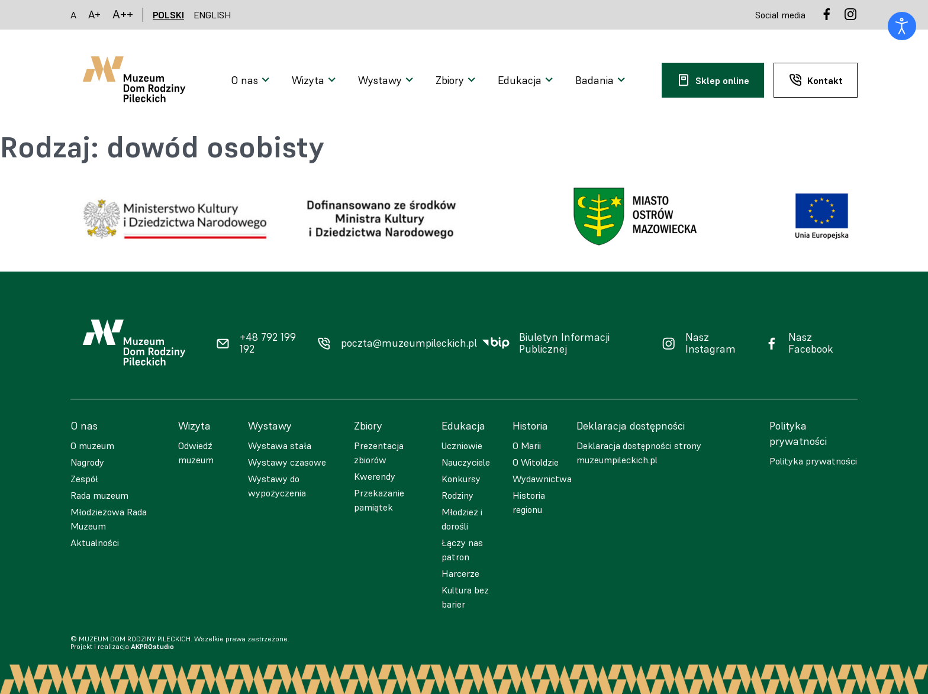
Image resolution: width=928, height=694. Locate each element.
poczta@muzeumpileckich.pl (409, 343)
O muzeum (92, 445)
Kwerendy (374, 476)
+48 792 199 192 (268, 343)
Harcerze (460, 573)
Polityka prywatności (813, 461)
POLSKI (168, 14)
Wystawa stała (279, 445)
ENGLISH (212, 14)
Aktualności (94, 542)
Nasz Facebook (810, 343)
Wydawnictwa (542, 479)
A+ (94, 14)
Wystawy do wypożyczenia (277, 486)
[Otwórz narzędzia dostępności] (902, 26)
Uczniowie (462, 445)
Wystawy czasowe (287, 462)
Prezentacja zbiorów (379, 453)
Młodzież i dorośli (462, 519)
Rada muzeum (99, 495)
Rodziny (457, 495)
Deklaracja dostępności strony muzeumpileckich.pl (638, 453)
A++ (122, 14)
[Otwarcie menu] (252, 80)
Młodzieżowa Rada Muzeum (108, 519)
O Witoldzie (536, 462)
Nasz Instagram (710, 343)
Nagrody (87, 462)
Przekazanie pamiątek (379, 500)
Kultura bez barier (465, 597)
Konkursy (461, 479)
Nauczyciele (466, 462)
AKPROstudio (152, 646)
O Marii (527, 445)
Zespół (84, 479)
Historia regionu (529, 502)
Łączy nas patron (462, 550)
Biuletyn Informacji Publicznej (564, 343)
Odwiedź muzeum (196, 453)
